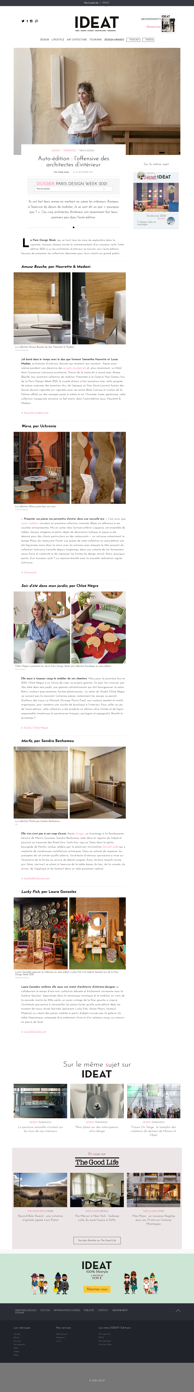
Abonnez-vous (97, 1289)
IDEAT (105, 3)
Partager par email (5, 490)
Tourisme (95, 40)
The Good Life (91, 3)
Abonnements (61, 1334)
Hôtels (104, 1211)
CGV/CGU (45, 1310)
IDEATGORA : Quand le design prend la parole (160, 209)
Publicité (89, 1310)
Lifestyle (58, 40)
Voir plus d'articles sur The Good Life (97, 1240)
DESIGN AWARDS (114, 40)
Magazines (60, 1338)
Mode (50, 1211)
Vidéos (149, 40)
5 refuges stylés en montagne (146, 223)
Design (44, 40)
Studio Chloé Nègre (36, 727)
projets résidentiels (74, 368)
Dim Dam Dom (105, 1345)
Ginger (79, 833)
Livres (58, 1341)
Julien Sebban (29, 523)
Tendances (69, 151)
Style (161, 1211)
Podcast (134, 40)
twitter (23, 21)
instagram (31, 21)
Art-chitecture (77, 40)
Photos (16, 1355)
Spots (16, 1348)
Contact (103, 1310)
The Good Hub (105, 1341)
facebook (27, 21)
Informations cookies (67, 1310)
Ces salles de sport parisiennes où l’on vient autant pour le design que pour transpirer (150, 194)
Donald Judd (110, 846)
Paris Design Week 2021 (72, 184)
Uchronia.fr (30, 572)
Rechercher (36, 21)
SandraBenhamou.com (36, 878)
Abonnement (120, 1310)
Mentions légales (26, 1310)
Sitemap (19, 1313)
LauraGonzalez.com (35, 1031)
